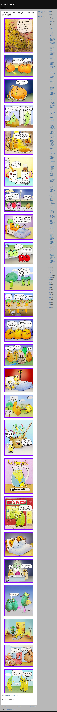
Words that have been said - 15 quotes (51, 89)
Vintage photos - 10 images (52, 103)
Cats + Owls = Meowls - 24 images (52, 39)
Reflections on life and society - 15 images (52, 32)
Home (3, 7)
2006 (50, 307)
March (51, 273)
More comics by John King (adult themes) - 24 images (52, 250)
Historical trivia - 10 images (52, 136)
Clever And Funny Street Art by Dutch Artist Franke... (52, 207)
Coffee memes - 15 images (52, 43)
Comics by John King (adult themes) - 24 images (52, 256)
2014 (50, 294)
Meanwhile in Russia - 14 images (52, 53)
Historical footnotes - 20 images (51, 110)
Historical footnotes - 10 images (51, 163)
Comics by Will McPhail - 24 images (52, 113)
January (51, 277)
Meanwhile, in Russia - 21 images (52, 70)
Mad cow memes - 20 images (52, 57)
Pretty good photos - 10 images (51, 122)
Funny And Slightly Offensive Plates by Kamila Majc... (51, 169)
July (50, 267)
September (52, 23)
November (52, 18)
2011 (50, 299)
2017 (50, 289)
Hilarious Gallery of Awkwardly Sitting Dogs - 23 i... (52, 127)
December (52, 16)
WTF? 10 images (51, 117)
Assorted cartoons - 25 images (52, 261)
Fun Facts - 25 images (52, 265)
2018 (50, 287)
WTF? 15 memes (51, 28)
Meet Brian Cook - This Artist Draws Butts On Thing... (52, 179)
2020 (50, 284)
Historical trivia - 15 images (52, 67)
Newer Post (5, 706)
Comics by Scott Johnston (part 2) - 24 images (52, 221)
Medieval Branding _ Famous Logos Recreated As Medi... (51, 143)
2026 (50, 11)
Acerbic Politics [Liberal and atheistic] (41, 13)
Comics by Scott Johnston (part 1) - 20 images (52, 227)
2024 (50, 14)
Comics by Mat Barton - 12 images (52, 183)
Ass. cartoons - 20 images (52, 120)
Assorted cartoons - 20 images (52, 93)
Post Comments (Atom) (11, 709)
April (51, 272)
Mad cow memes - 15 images (52, 132)
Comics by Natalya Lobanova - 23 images (51, 49)
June (51, 268)
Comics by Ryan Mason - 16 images (52, 35)
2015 (50, 292)
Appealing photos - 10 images (51, 174)
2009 (50, 302)
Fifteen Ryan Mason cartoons (51, 63)
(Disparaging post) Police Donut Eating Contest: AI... (52, 84)
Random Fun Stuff (41, 11)
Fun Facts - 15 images (52, 45)
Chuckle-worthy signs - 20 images (52, 216)
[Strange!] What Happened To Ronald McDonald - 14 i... (52, 237)
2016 (50, 291)
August (51, 25)
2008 (50, 304)
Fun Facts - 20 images (52, 100)
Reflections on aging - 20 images (52, 97)
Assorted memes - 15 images (52, 73)
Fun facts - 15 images (52, 60)
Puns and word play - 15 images (52, 106)
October (51, 21)
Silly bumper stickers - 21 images (52, 246)
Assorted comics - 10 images (52, 190)
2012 (50, 297)
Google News (40, 17)
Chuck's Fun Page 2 (7, 4)
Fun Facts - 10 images (52, 187)
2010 (50, 301)
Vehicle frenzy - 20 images (52, 203)
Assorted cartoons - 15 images (52, 80)
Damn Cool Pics (41, 16)
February (51, 275)
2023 (50, 279)
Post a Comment (6, 702)
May (51, 270)
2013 (50, 296)
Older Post (33, 706)
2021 (50, 282)
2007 (50, 306)
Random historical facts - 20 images (51, 212)
